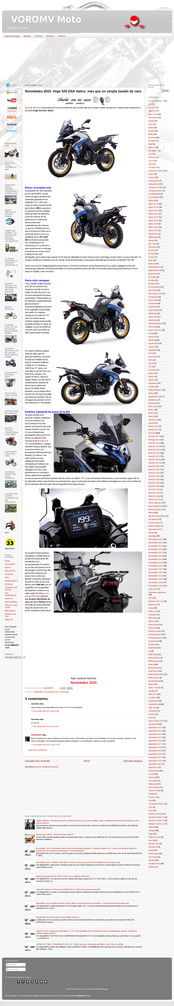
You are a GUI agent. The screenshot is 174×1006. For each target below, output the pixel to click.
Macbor (151, 376)
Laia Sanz (152, 356)
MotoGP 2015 (154, 449)
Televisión (152, 784)
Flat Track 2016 (154, 293)
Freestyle (152, 303)
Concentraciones (155, 190)
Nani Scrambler (11, 602)
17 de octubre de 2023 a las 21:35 (45, 744)
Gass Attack (10, 564)
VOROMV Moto (43, 19)
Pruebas (151, 644)
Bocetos (50, 36)
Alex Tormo (153, 114)
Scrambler (152, 701)
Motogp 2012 (154, 439)
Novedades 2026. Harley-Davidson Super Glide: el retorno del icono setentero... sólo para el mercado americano (82, 903)
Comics (151, 177)
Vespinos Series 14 (156, 824)
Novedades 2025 (155, 579)
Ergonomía (152, 273)
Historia (151, 327)
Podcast (151, 628)
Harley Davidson (155, 323)
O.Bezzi (151, 589)
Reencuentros (154, 658)
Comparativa (153, 181)
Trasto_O (152, 797)
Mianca (7, 567)
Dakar (150, 200)
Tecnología (153, 780)
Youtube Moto (154, 863)
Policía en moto (154, 631)
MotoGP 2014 (154, 446)
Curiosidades (153, 197)
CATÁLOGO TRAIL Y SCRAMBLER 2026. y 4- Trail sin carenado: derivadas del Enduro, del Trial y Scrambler (79, 944)
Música (151, 512)
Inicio (87, 760)
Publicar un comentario (37, 750)
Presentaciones (154, 638)
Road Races (153, 671)
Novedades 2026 (155, 582)
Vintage (151, 830)
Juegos (151, 347)
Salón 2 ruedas (154, 687)
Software (152, 711)
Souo (150, 717)
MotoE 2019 (153, 426)
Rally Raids (152, 654)
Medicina (152, 386)
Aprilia (151, 121)
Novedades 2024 (155, 576)
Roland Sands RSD (156, 674)
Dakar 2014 (153, 207)
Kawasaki (152, 350)
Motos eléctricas (155, 506)
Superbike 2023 (155, 764)
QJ (149, 651)
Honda (151, 333)
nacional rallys (154, 522)
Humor (151, 337)
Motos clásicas (154, 503)
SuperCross (153, 767)
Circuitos (152, 167)
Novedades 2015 (155, 546)
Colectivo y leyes (155, 171)
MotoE (151, 423)
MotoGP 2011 (154, 436)
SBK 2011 (152, 694)
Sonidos (151, 714)
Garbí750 (152, 307)
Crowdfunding (154, 194)
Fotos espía (153, 300)
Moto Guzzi (153, 406)
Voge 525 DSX (154, 837)
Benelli (151, 131)
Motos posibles (154, 509)
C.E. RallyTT (153, 151)
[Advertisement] (85, 61)
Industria (152, 340)
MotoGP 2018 (154, 459)
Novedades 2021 (155, 566)
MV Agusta (153, 519)
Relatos (27, 36)
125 (150, 104)
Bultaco (151, 147)
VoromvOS (153, 847)
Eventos (151, 280)
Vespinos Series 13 (156, 820)
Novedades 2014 (155, 542)
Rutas (150, 684)
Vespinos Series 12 (156, 817)
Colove (151, 174)
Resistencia (153, 668)
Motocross (152, 420)
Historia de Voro (155, 330)
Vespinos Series (155, 814)
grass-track (153, 317)
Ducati (151, 253)
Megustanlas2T (11, 581)
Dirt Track (152, 244)
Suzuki (151, 774)
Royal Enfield (153, 681)
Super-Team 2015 (156, 721)
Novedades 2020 (155, 562)
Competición (153, 184)
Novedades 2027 (155, 586)
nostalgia (152, 536)
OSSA (150, 598)
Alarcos (151, 107)
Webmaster (153, 853)
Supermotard (154, 770)
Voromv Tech (153, 843)
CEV (150, 154)
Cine (150, 164)
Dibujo (151, 240)
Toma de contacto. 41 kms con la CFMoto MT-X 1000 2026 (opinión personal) (68, 889)
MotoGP (151, 433)
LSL (149, 366)
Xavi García (153, 857)
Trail (62, 692)
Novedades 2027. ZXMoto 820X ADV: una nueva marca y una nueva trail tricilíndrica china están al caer (78, 862)
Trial (150, 800)
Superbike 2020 (155, 754)
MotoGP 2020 (154, 466)
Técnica (38, 36)
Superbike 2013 (155, 731)
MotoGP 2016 (154, 453)
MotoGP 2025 (154, 483)
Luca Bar (151, 370)
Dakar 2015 (153, 210)
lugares (151, 373)
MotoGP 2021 (154, 469)
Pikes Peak (153, 618)
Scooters (152, 697)
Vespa (151, 810)
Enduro (151, 263)
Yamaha (151, 860)
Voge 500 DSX (34, 107)
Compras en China (155, 187)
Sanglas (151, 691)
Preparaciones (154, 634)
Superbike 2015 (155, 737)
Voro (150, 840)
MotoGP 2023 (154, 476)
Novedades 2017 (155, 552)
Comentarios (12, 969)
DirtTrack (152, 247)
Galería (61, 36)
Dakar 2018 (153, 220)
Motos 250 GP (154, 499)
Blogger (105, 989)
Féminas (151, 283)
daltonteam (153, 237)
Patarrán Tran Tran (156, 601)
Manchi (151, 380)
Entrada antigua (132, 760)
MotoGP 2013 (154, 443)
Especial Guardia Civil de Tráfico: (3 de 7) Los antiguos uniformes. (63, 876)
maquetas (152, 383)
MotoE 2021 (153, 430)
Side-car (151, 707)
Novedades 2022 (155, 569)
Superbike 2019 (155, 751)
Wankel (151, 850)
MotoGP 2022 (154, 473)
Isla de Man (153, 343)
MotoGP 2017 (154, 456)
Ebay (150, 260)
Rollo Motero (10, 611)
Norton (151, 532)
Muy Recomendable (156, 516)
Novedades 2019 (155, 559)
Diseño (151, 250)
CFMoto (151, 157)
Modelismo (153, 400)
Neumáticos (153, 529)
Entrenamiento (154, 267)
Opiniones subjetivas (157, 592)
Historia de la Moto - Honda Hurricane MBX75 (55, 834)
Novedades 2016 (155, 549)
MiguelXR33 (39, 692)
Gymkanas (152, 320)
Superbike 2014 (155, 734)
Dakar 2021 (153, 230)
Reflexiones (153, 661)
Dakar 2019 (153, 224)
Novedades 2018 (155, 556)
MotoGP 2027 (154, 489)
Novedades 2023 (52, 692)
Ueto (7, 577)
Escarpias (9, 584)
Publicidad (152, 648)
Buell (150, 144)
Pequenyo (9, 574)
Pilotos (151, 621)
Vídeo (150, 827)
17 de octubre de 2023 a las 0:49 (45, 726)
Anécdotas (152, 117)
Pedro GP (9, 598)
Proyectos (152, 641)
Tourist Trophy (154, 790)
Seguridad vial (154, 704)
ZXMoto (151, 867)
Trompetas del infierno (11, 588)
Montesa (152, 403)
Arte (150, 124)
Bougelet (152, 141)
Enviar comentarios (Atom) (47, 767)
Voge (66, 692)
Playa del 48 (10, 571)
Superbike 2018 (155, 747)
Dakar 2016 (153, 214)
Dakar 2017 (153, 217)
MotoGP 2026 (154, 486)
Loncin (151, 363)
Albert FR (9, 619)
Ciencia (151, 161)
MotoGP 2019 (154, 463)
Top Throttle (153, 787)
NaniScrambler (154, 526)
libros (150, 360)
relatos (151, 664)
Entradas (11, 965)
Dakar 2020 (153, 227)
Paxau (7, 561)
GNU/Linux (152, 313)
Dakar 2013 (153, 204)
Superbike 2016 (155, 741)
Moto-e (151, 410)
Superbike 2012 (155, 727)
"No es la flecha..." (155, 101)
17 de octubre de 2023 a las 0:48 (45, 711)
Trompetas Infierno (156, 804)
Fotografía (152, 297)
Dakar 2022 (153, 234)
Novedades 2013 (155, 539)
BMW (150, 134)
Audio (150, 127)
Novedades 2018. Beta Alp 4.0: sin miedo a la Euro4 (57, 917)
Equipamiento (154, 270)
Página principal (12, 36)
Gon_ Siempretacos (10, 594)
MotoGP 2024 (154, 479)
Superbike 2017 (155, 744)
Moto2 (151, 413)
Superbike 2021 (155, 757)
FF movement (154, 287)
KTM (150, 353)
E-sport (151, 257)
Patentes (152, 604)
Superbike (152, 724)
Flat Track (152, 290)
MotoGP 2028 (154, 493)
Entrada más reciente (37, 760)
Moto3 (151, 416)
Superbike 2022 (155, 760)
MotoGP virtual (154, 496)
